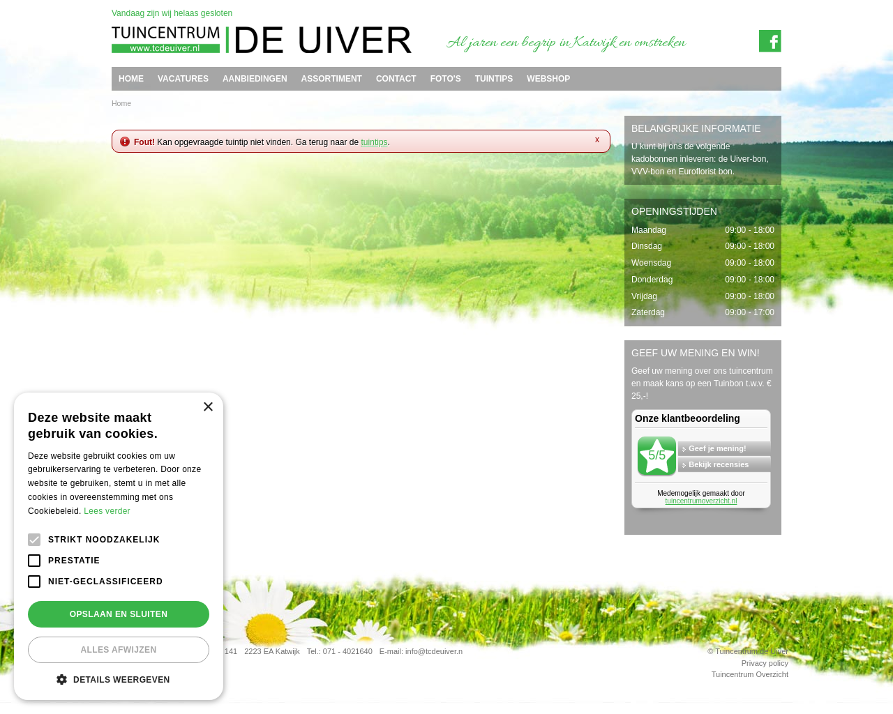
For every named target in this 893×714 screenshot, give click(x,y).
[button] (118, 679)
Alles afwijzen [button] (118, 650)
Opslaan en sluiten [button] (119, 614)
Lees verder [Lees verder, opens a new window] (107, 511)
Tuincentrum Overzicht (750, 674)
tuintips (374, 142)
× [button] (207, 407)
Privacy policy (765, 663)
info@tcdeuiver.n (434, 651)
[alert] (118, 546)
